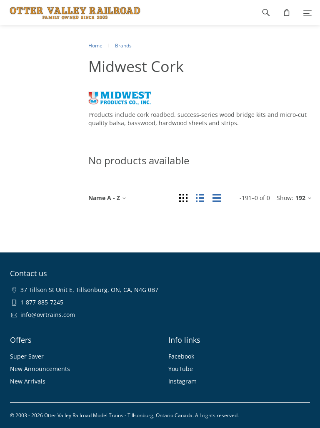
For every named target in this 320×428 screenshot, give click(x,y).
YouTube (180, 369)
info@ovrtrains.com (47, 315)
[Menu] (307, 12)
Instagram (182, 381)
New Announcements (40, 369)
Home (95, 45)
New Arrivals (27, 381)
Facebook (181, 356)
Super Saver (27, 356)
